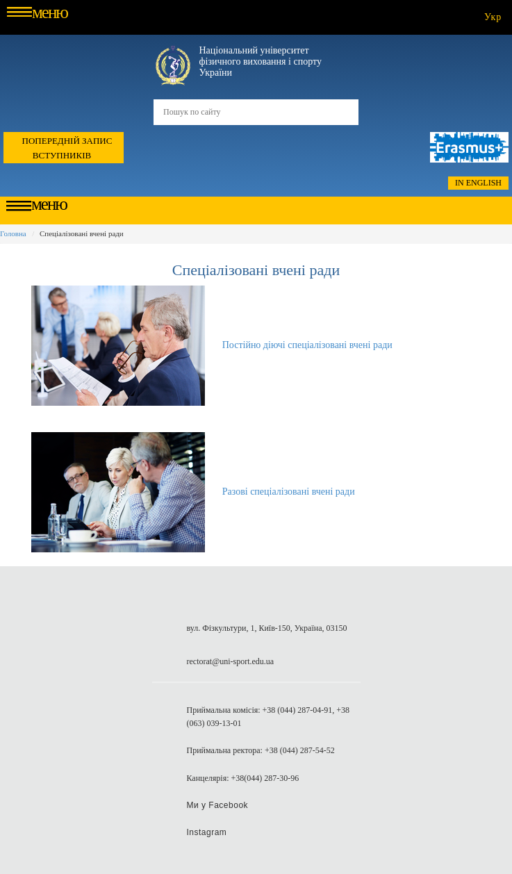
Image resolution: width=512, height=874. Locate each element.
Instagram (207, 832)
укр (493, 17)
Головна (13, 233)
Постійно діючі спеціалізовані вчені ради (307, 345)
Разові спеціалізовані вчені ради (288, 491)
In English (478, 183)
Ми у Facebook (218, 805)
